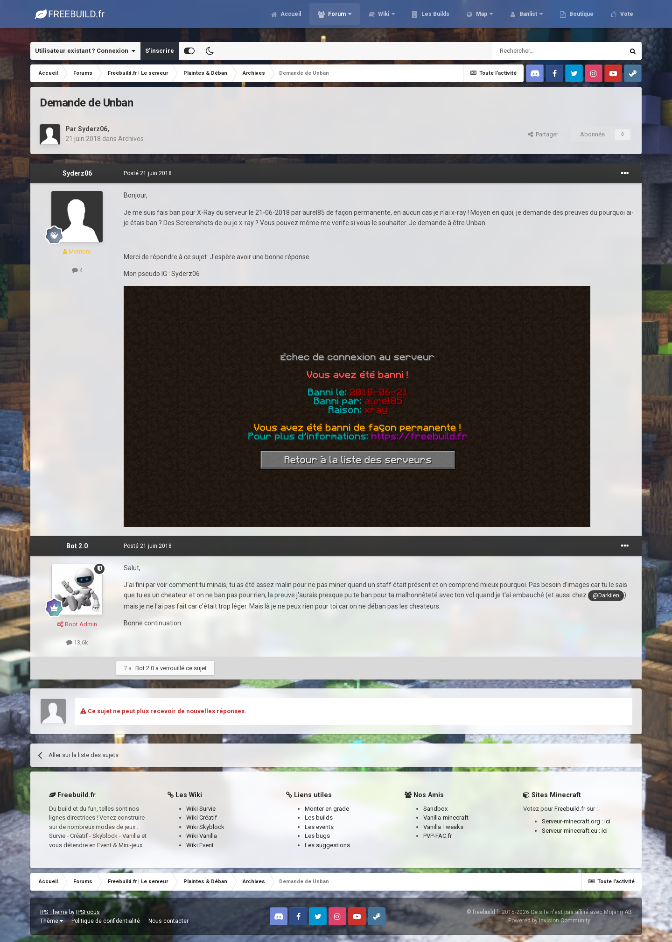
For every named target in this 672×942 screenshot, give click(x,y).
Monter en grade (327, 808)
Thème (51, 921)
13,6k (77, 642)
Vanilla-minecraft (446, 817)
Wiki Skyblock (205, 826)
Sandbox (435, 808)
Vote (626, 18)
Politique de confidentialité (105, 921)
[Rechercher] (538, 51)
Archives (131, 138)
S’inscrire (159, 50)
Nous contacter (168, 921)
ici (607, 821)
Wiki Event (200, 845)
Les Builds (434, 18)
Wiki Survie (201, 808)
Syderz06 (92, 129)
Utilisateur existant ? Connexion (85, 51)
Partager (543, 134)
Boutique (581, 18)
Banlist (528, 18)
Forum (337, 18)
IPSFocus (88, 912)
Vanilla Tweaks (443, 826)
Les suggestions (327, 845)
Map (482, 18)
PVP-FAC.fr (437, 835)
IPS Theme (54, 912)
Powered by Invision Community (549, 920)
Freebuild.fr (569, 808)
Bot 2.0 (77, 546)
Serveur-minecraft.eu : (572, 830)
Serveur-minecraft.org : (573, 821)
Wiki (384, 18)
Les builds (319, 817)
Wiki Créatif (201, 817)
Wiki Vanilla (201, 835)
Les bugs (317, 835)
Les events (319, 826)
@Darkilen (606, 595)
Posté (148, 173)
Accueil (290, 18)
